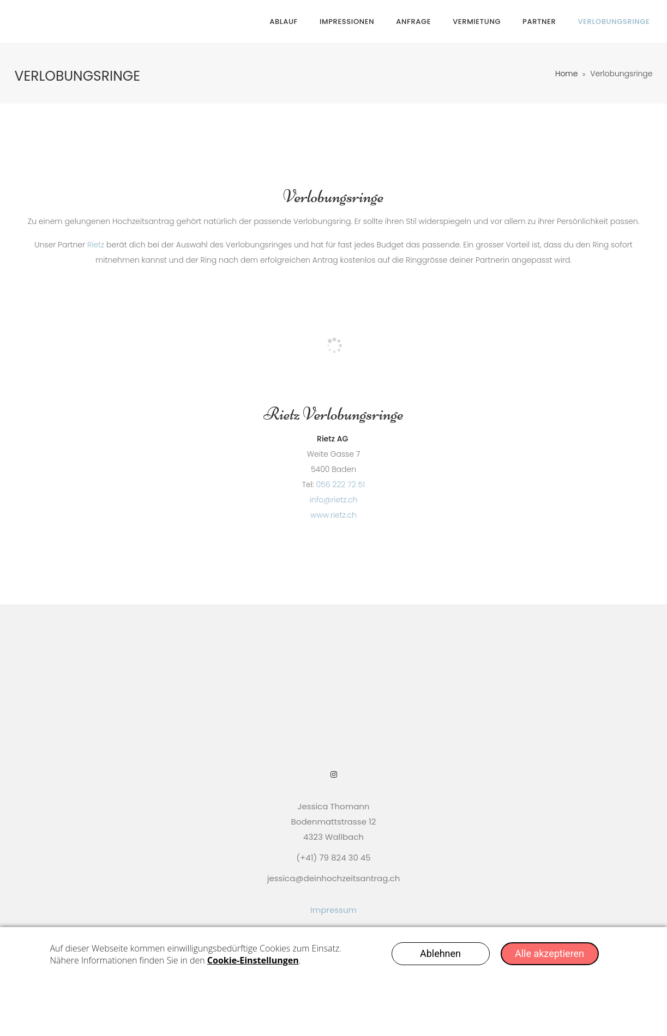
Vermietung (477, 21)
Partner (539, 21)
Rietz (95, 244)
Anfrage (413, 21)
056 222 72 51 (340, 484)
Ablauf (283, 21)
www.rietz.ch (333, 515)
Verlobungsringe (614, 21)
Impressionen (347, 21)
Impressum (333, 910)
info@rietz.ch (334, 499)
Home (566, 73)
